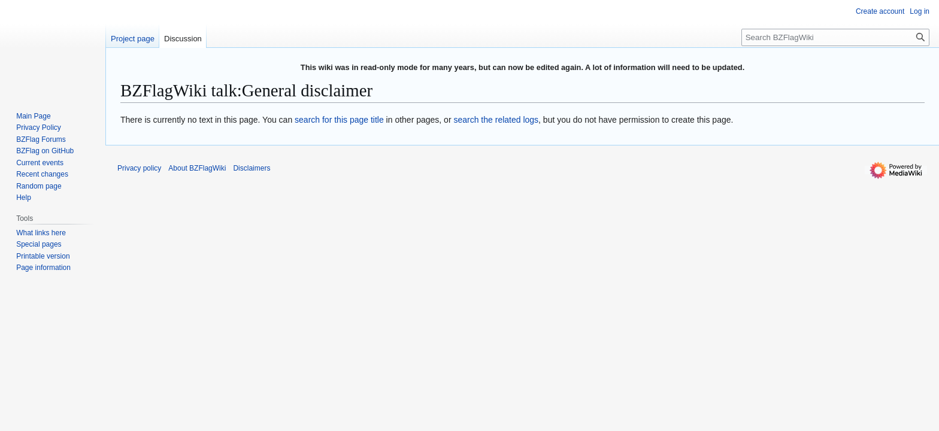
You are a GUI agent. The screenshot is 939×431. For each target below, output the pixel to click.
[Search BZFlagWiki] (835, 37)
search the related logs (495, 120)
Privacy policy (139, 168)
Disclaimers (251, 168)
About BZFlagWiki (197, 168)
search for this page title (339, 120)
